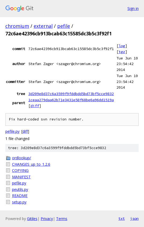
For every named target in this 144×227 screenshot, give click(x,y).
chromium (17, 26)
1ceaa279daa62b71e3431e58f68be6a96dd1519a (71, 99)
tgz (122, 51)
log (122, 45)
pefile (63, 26)
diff (34, 105)
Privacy (47, 218)
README (20, 195)
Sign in (133, 8)
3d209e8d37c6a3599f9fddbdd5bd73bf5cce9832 (71, 93)
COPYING (20, 170)
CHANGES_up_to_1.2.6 (31, 164)
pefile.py (12, 131)
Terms (61, 218)
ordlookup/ (21, 157)
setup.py (19, 202)
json (134, 218)
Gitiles (32, 218)
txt (121, 218)
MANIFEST (21, 176)
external (43, 26)
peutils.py (20, 189)
